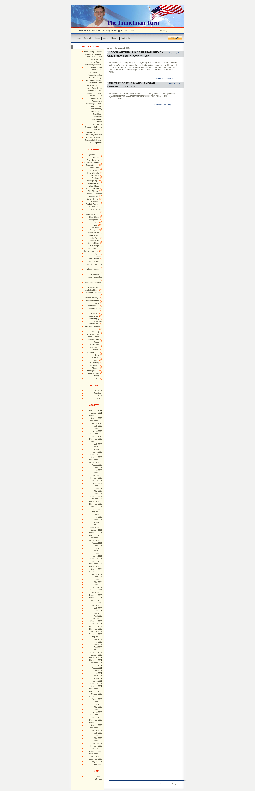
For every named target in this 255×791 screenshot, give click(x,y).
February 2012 (96, 652)
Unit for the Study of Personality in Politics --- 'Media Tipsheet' (93, 140)
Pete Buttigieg (93, 319)
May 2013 (98, 613)
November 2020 (95, 415)
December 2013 (95, 595)
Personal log (93, 316)
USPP (99, 398)
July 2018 (98, 468)
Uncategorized (92, 371)
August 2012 (97, 637)
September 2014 (95, 572)
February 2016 (96, 527)
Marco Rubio (94, 261)
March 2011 (97, 681)
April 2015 (98, 553)
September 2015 (95, 540)
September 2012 (95, 634)
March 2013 (97, 618)
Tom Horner (93, 365)
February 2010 (96, 715)
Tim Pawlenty (93, 363)
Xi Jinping (95, 376)
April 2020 (98, 428)
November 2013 (95, 598)
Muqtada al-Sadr (91, 290)
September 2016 (95, 509)
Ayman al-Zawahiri (91, 162)
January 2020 (96, 436)
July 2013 (98, 608)
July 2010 (98, 702)
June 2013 (98, 611)
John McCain (94, 240)
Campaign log (91, 181)
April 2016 (98, 522)
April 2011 (98, 678)
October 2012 (96, 631)
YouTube (98, 390)
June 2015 (98, 548)
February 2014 (96, 590)
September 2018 (95, 462)
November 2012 (95, 629)
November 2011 (95, 660)
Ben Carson (94, 168)
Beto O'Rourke (93, 173)
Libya (96, 254)
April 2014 (98, 585)
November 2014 (95, 566)
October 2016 (96, 507)
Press (97, 38)
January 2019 (96, 457)
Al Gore (96, 157)
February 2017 (96, 496)
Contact (114, 38)
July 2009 (98, 733)
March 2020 (97, 431)
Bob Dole (95, 178)
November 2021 (95, 410)
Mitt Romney (93, 287)
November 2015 (95, 535)
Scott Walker (94, 347)
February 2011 (96, 683)
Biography (88, 38)
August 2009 (97, 730)
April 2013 (98, 616)
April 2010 (98, 710)
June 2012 (98, 642)
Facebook (98, 393)
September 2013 (95, 603)
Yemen (95, 378)
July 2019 (98, 444)
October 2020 (96, 418)
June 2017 (98, 488)
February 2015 (96, 559)
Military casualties (95, 277)
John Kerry (94, 238)
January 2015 (96, 561)
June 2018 (98, 470)
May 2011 (98, 676)
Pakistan (94, 313)
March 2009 (97, 743)
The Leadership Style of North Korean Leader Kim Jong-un (93, 82)
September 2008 (95, 759)
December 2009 (95, 720)
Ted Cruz (95, 358)
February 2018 (96, 478)
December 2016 (95, 501)
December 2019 (95, 439)
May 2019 (98, 447)
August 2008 (97, 762)
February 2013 (96, 621)
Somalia (95, 350)
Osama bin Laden (95, 308)
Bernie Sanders (93, 170)
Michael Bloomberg (94, 264)
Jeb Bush (95, 227)
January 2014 (96, 592)
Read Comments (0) (164, 78)
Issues (106, 38)
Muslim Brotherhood (94, 293)
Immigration (93, 220)
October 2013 (96, 600)
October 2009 (96, 725)
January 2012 (96, 655)
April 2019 (98, 449)
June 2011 (98, 673)
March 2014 (97, 587)
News (97, 303)
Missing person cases (93, 282)
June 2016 (98, 517)
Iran (96, 222)
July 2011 (98, 670)
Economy (94, 201)
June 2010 (98, 704)
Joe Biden (94, 230)
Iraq (95, 225)
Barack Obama (92, 165)
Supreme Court (93, 352)
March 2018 (97, 475)
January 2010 (96, 717)
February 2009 (96, 746)
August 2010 (97, 699)
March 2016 (97, 525)
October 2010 (96, 694)
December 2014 (95, 564)
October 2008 (96, 756)
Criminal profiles (92, 188)
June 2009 (98, 736)
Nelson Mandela (92, 300)
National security (91, 298)
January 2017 (96, 499)
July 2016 (98, 514)
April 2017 (98, 494)
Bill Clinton (95, 175)
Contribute (125, 38)
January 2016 (96, 530)
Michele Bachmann (94, 269)
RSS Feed (98, 779)
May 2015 (98, 551)
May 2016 (98, 520)
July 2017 (98, 486)
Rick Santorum (93, 334)
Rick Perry (95, 332)
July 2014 (98, 577)
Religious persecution (93, 326)
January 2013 (96, 624)
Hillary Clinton (93, 217)
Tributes (95, 368)
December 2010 (95, 689)
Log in (99, 776)
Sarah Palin (94, 345)
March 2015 (97, 556)
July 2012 (98, 639)
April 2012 (98, 647)
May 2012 (98, 644)
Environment (93, 207)
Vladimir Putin (93, 373)
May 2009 (98, 738)
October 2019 (96, 441)
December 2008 (95, 751)
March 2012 (97, 650)
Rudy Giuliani (93, 339)
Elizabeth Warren (92, 204)
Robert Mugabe (93, 337)
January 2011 (96, 686)
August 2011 (97, 668)
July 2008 (98, 764)
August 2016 (97, 512)
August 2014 (97, 574)
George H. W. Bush (94, 209)
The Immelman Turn (133, 23)
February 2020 (96, 434)
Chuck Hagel (94, 186)
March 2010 (97, 712)
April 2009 (98, 741)
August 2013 (97, 605)
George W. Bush (91, 214)
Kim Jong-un (93, 248)
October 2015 (96, 538)
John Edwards (93, 233)
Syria (97, 355)
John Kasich (94, 235)
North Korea (93, 306)
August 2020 (97, 423)
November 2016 (95, 504)
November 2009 (95, 723)
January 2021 (96, 413)
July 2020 (98, 426)
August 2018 (97, 465)
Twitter (99, 396)
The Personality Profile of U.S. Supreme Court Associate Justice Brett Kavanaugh (95, 72)
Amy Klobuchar (93, 160)
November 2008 (95, 754)
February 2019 (96, 455)
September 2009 (95, 728)
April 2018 (98, 473)
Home (78, 38)
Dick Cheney (93, 191)
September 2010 (95, 696)
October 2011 (96, 663)
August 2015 (97, 543)
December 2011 (95, 657)
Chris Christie (93, 183)
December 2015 (95, 533)
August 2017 (97, 483)
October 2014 (96, 569)
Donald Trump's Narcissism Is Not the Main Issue (93, 127)
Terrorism (94, 360)
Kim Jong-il (94, 246)
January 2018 (96, 481)
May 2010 (98, 707)
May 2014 (98, 582)
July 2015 (98, 546)
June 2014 (98, 579)
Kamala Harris (93, 243)
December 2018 (95, 460)
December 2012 (95, 626)
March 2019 (97, 452)
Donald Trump (92, 199)
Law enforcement (91, 251)
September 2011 (95, 665)
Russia (96, 342)
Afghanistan (92, 155)
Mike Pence (94, 274)
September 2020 (95, 421)
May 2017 (98, 491)
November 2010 (95, 691)
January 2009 (96, 749)
